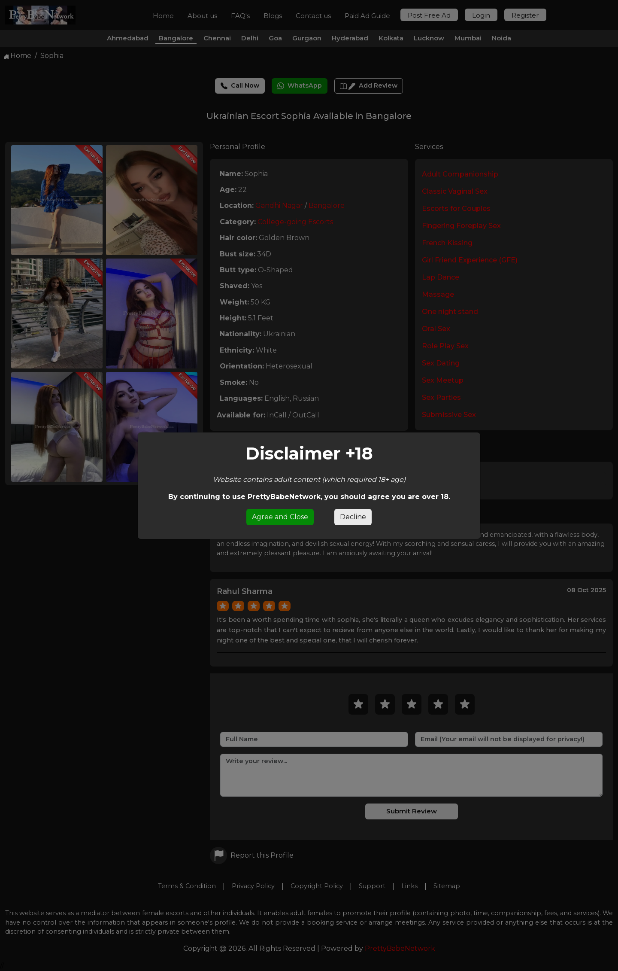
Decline (353, 517)
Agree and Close (280, 517)
